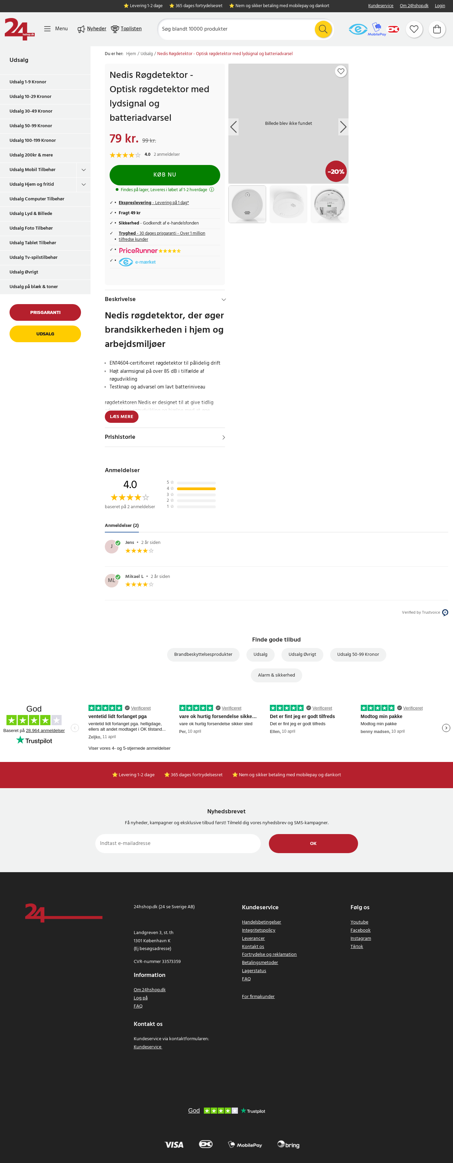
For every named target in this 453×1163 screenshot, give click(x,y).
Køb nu (165, 175)
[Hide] (224, 299)
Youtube (359, 922)
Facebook (361, 930)
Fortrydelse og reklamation (269, 955)
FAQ (138, 1006)
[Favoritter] (414, 29)
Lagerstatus (254, 971)
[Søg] (245, 29)
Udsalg (19, 60)
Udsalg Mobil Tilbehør (32, 170)
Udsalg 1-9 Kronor (28, 82)
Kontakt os (253, 947)
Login (440, 6)
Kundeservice (380, 6)
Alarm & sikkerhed (276, 675)
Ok (313, 844)
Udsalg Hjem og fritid (32, 184)
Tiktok (357, 947)
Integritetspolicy (258, 930)
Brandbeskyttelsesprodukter (203, 655)
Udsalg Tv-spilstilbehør (34, 258)
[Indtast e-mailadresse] (178, 843)
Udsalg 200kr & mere (31, 155)
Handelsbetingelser (261, 922)
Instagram (361, 939)
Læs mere (121, 417)
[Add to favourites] (341, 71)
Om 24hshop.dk (414, 6)
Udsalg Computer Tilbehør (37, 199)
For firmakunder (258, 997)
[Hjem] (20, 29)
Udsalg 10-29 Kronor (30, 97)
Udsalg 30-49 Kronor (31, 111)
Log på (141, 998)
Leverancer (253, 939)
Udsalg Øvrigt (24, 272)
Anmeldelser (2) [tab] (122, 526)
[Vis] (224, 437)
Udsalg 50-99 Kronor (31, 126)
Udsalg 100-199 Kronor (33, 141)
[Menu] (56, 29)
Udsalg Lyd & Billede (31, 214)
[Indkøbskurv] (437, 29)
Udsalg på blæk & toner (34, 287)
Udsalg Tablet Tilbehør (33, 243)
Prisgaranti (45, 312)
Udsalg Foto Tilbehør (31, 228)
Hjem (131, 54)
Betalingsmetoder (260, 963)
